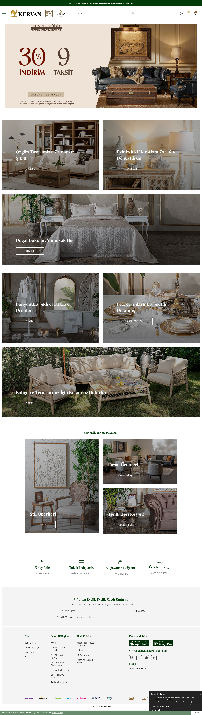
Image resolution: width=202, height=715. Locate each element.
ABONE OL (140, 610)
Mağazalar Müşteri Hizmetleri (86, 644)
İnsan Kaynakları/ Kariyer (85, 661)
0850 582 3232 (137, 668)
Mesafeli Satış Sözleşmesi (58, 664)
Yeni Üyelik (30, 642)
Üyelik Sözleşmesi (60, 670)
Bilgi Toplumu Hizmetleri (57, 676)
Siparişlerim (30, 657)
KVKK (53, 642)
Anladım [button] (196, 713)
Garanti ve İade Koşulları (58, 649)
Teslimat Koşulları (59, 682)
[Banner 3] (101, 66)
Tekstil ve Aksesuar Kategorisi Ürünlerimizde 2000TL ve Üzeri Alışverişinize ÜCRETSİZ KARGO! (101, 3)
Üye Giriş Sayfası (33, 647)
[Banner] (50, 155)
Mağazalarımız (84, 655)
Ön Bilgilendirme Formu (59, 656)
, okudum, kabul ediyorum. (76, 617)
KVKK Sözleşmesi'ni (67, 617)
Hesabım (29, 652)
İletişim (80, 650)
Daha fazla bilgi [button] (57, 713)
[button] (98, 107)
